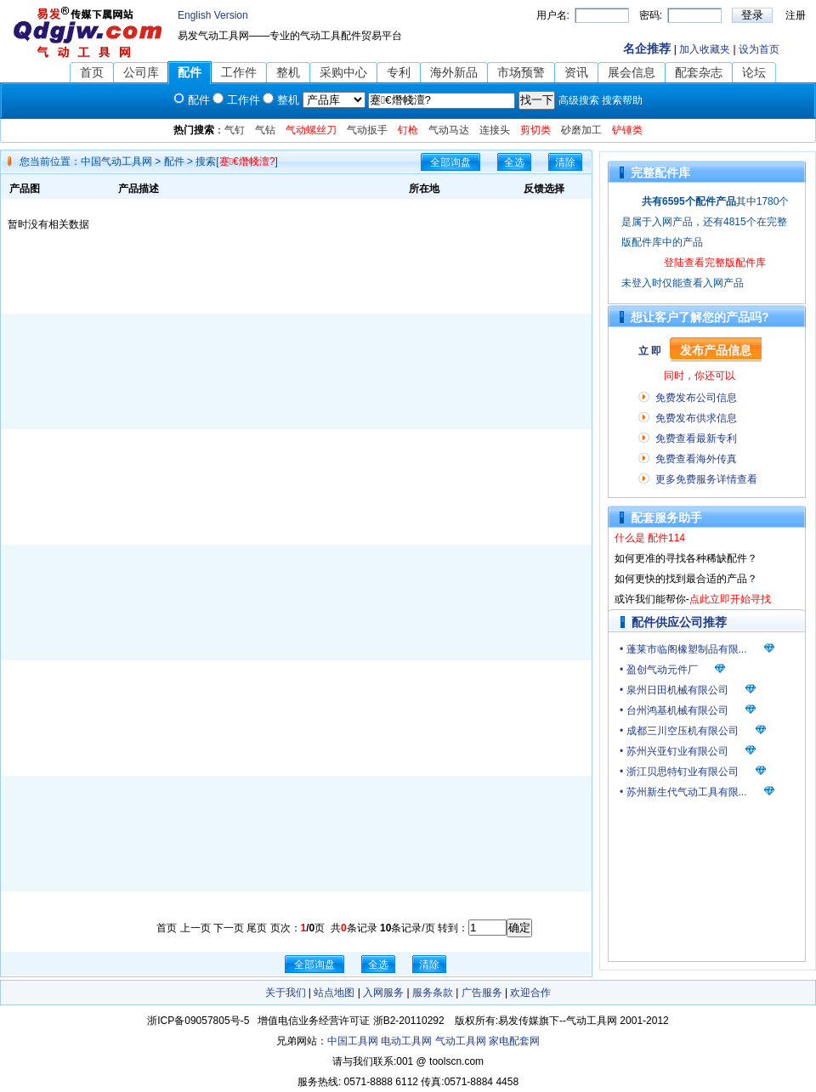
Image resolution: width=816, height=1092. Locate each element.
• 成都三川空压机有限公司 (679, 731)
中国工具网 (352, 1041)
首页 (92, 72)
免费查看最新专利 (696, 438)
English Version (213, 15)
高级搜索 (578, 100)
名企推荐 (647, 48)
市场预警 (521, 72)
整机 (288, 72)
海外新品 (454, 72)
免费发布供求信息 (696, 418)
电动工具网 (406, 1041)
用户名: (553, 15)
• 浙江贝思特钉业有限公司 (679, 772)
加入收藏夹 (704, 49)
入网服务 (383, 993)
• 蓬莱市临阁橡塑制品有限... (683, 649)
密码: (650, 15)
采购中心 (343, 72)
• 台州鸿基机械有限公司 (674, 710)
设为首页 (759, 49)
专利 (399, 72)
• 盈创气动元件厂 (659, 670)
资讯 (576, 72)
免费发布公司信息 (696, 398)
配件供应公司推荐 (679, 622)
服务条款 (432, 993)
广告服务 (482, 993)
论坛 (754, 72)
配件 (189, 72)
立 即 (649, 351)
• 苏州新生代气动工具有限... (683, 792)
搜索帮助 (622, 100)
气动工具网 (460, 1041)
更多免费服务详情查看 (706, 479)
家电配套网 (514, 1041)
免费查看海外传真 (696, 459)
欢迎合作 (530, 993)
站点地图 (334, 993)
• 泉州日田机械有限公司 (674, 690)
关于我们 (285, 993)
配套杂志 (698, 72)
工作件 (239, 72)
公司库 (141, 72)
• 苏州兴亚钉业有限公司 (674, 751)
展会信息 (631, 72)
